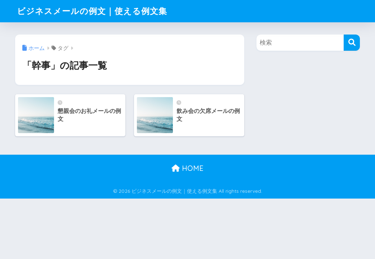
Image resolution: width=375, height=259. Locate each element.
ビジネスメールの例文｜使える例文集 (92, 11)
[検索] (352, 43)
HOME (187, 168)
